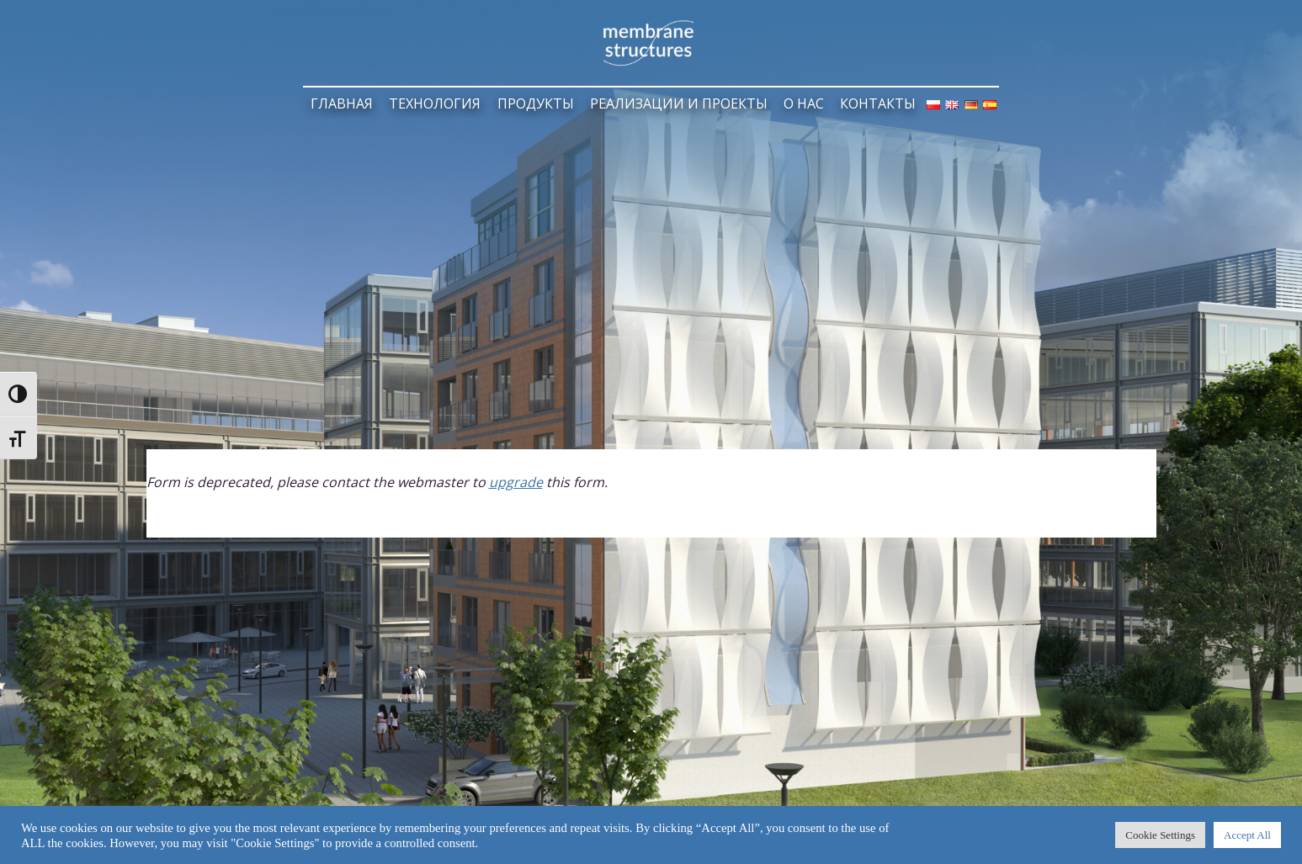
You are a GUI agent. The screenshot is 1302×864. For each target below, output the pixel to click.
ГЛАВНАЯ (342, 103)
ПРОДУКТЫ (535, 103)
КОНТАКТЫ (878, 103)
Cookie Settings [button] (1160, 835)
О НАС (804, 103)
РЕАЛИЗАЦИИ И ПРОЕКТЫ (679, 103)
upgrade (516, 482)
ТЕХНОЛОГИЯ (435, 103)
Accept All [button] (1247, 835)
